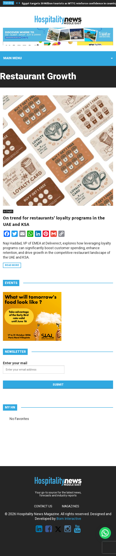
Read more (12, 265)
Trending (8, 3)
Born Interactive (69, 519)
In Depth (8, 211)
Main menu (12, 58)
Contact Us (43, 506)
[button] (105, 533)
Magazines (70, 506)
